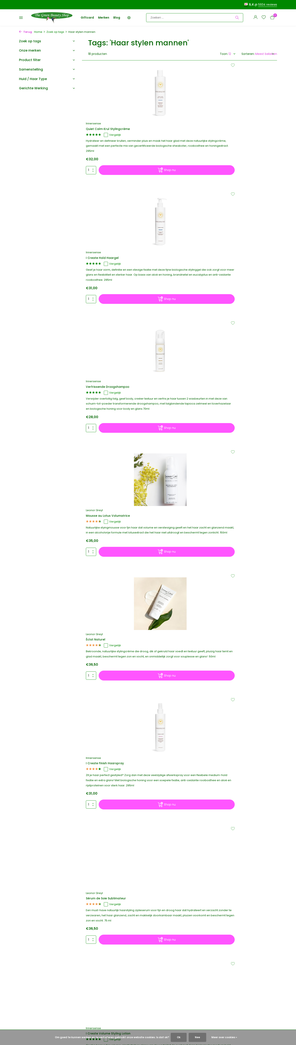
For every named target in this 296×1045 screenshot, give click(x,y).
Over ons (25, 959)
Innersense (95, 118)
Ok (178, 1037)
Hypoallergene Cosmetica (38, 1008)
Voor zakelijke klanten (34, 1019)
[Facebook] (226, 912)
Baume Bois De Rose (235, 634)
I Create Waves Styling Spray (112, 638)
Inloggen (98, 979)
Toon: (224, 54)
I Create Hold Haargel (171, 123)
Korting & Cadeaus (32, 970)
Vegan (23, 1014)
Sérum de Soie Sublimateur (110, 425)
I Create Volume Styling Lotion (178, 425)
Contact (25, 975)
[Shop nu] (121, 191)
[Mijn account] (255, 17)
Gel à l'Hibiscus (230, 425)
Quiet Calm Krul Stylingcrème (112, 123)
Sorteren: (248, 54)
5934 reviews (267, 4)
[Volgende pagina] (186, 735)
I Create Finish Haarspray (239, 274)
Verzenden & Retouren (35, 981)
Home (39, 32)
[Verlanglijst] (264, 17)
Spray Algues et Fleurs (236, 532)
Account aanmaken (106, 985)
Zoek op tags (56, 32)
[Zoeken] (194, 17)
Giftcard (87, 17)
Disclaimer (26, 1002)
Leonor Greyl (96, 268)
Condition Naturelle (169, 527)
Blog (116, 17)
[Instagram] (233, 912)
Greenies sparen (31, 964)
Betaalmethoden (31, 986)
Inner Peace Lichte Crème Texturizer (174, 640)
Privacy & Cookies (32, 997)
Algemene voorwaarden (36, 992)
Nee (197, 1037)
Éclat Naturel (163, 274)
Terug (25, 32)
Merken (103, 17)
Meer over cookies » (224, 1037)
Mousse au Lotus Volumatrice (113, 274)
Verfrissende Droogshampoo (242, 123)
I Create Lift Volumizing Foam (112, 532)
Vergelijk (115, 130)
